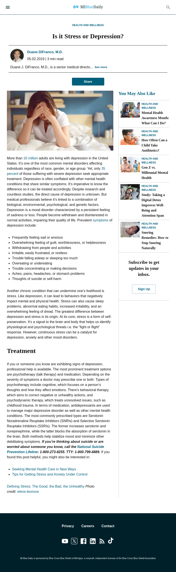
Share (88, 82)
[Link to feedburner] (102, 541)
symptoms (100, 220)
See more (101, 67)
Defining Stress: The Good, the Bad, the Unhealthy (46, 486)
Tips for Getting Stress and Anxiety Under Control (49, 474)
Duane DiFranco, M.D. (45, 52)
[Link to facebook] (83, 541)
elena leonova (28, 491)
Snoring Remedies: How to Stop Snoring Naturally (155, 240)
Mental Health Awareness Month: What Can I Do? (155, 118)
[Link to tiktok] (111, 541)
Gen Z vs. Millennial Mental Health (155, 173)
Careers (87, 526)
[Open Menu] (7, 7)
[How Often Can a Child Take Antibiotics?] (130, 137)
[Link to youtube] (65, 541)
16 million (30, 158)
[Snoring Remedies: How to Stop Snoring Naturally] (130, 229)
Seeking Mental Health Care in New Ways (44, 469)
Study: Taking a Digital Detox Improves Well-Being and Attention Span (153, 205)
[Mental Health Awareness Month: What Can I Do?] (130, 110)
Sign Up (144, 289)
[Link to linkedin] (93, 541)
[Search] (168, 7)
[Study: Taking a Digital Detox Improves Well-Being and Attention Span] (130, 192)
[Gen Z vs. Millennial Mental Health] (130, 164)
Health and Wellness (88, 25)
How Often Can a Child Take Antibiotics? (154, 145)
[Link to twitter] (74, 541)
